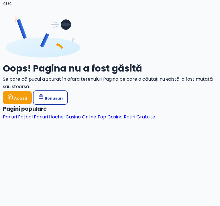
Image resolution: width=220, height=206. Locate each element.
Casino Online (81, 117)
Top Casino (110, 117)
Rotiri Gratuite (139, 117)
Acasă (17, 97)
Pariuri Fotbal (18, 117)
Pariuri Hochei (49, 117)
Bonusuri (50, 97)
